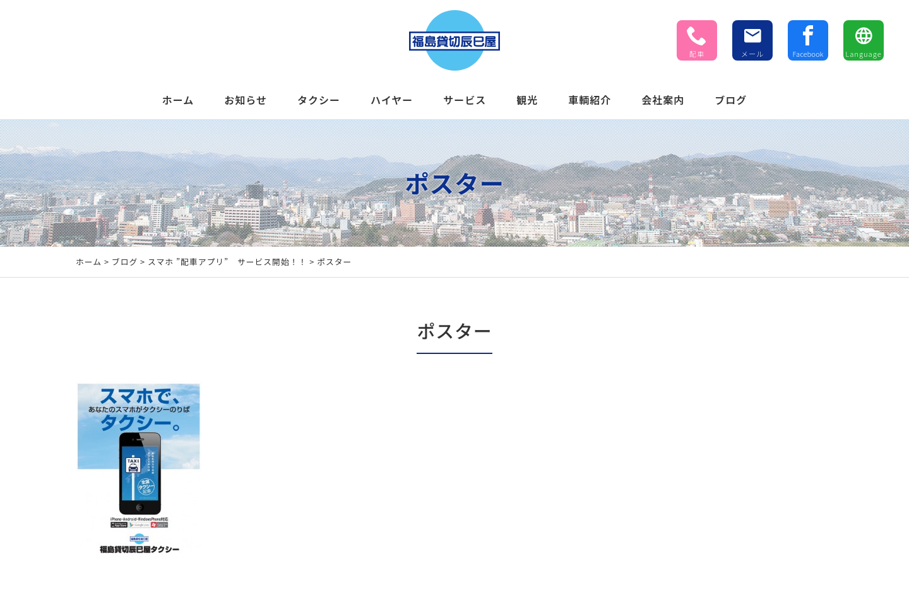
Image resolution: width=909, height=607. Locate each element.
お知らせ (245, 99)
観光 (527, 99)
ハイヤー (392, 99)
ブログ (731, 99)
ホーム (178, 99)
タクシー (318, 99)
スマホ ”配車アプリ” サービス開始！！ (227, 262)
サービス (464, 99)
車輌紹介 (589, 99)
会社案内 (662, 99)
